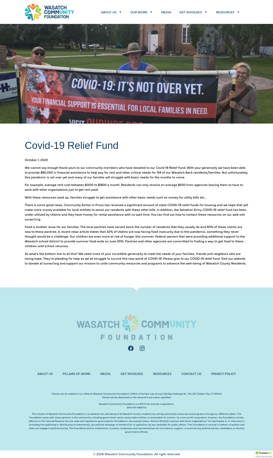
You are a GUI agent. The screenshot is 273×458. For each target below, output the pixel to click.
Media (166, 12)
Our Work (141, 12)
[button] (264, 454)
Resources (228, 12)
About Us (111, 12)
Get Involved (193, 12)
